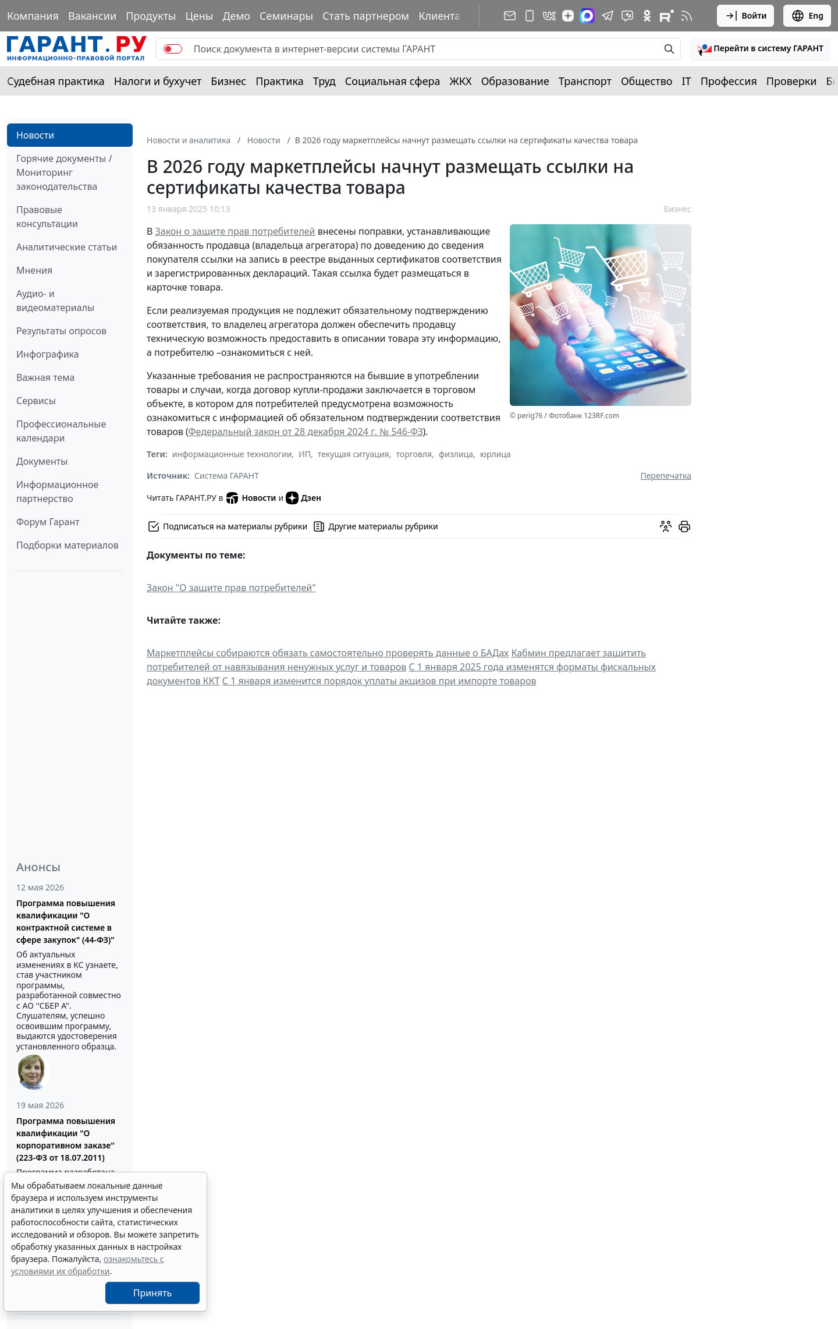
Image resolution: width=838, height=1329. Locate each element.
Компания (33, 16)
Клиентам (443, 16)
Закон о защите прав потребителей (235, 231)
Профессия (729, 81)
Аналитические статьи (66, 247)
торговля (414, 454)
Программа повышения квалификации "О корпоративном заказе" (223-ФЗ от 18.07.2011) (65, 1139)
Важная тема (45, 377)
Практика (279, 81)
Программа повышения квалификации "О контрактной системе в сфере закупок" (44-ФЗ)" (65, 921)
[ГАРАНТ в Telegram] (608, 16)
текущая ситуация (353, 454)
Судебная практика (56, 81)
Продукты (151, 16)
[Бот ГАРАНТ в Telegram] (627, 16)
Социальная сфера (393, 81)
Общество (647, 81)
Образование (515, 81)
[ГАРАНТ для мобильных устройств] (530, 16)
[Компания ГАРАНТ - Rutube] (667, 16)
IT (686, 81)
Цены (199, 16)
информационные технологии (232, 454)
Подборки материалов (67, 545)
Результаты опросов (61, 330)
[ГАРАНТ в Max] (587, 15)
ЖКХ (461, 81)
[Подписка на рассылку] (510, 16)
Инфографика (47, 354)
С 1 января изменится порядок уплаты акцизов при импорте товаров (379, 680)
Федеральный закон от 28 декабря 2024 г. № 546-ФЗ (305, 431)
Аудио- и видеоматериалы (55, 300)
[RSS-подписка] (687, 16)
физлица (456, 454)
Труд (324, 81)
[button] (760, 49)
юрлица (495, 454)
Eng (807, 16)
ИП (305, 454)
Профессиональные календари (61, 431)
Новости (35, 135)
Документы (42, 461)
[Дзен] (568, 16)
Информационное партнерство (57, 491)
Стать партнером (365, 16)
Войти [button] (746, 16)
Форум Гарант (48, 521)
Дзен (303, 498)
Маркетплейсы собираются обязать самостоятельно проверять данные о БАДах (328, 652)
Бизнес (228, 81)
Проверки (791, 81)
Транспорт (585, 81)
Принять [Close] (152, 1292)
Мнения (34, 270)
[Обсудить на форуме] (666, 526)
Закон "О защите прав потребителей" (231, 587)
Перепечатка (665, 475)
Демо (236, 16)
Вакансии (92, 16)
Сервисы (36, 400)
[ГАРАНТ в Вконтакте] (549, 16)
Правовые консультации (47, 216)
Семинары (286, 16)
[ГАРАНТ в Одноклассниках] (647, 16)
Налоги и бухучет (158, 81)
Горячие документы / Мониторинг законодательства (64, 172)
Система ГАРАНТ (226, 475)
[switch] (173, 49)
